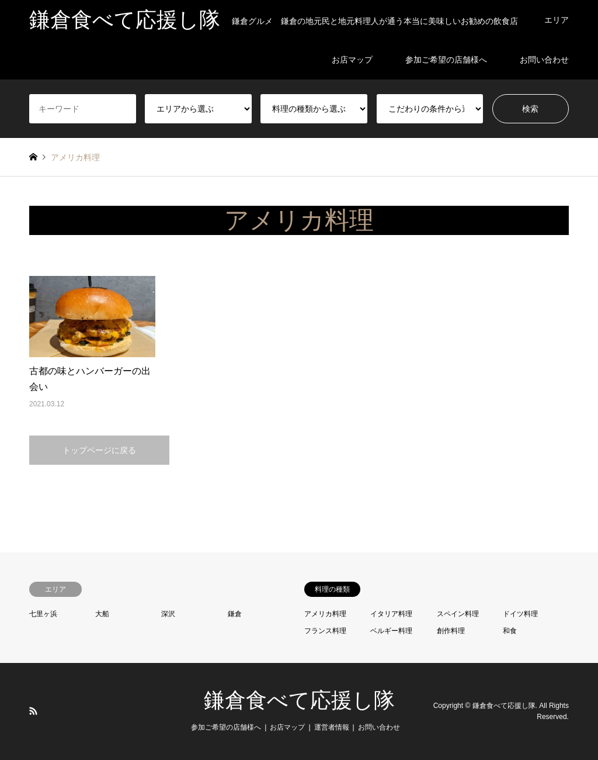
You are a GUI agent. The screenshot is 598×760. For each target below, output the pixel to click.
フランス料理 (325, 631)
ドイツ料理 (520, 614)
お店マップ (352, 59)
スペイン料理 (458, 614)
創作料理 (451, 631)
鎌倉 (235, 614)
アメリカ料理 (325, 614)
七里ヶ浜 (43, 614)
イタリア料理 (391, 614)
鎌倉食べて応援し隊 (299, 700)
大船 (102, 614)
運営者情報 (331, 727)
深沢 (168, 614)
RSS (33, 711)
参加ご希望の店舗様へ (446, 59)
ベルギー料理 (391, 631)
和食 (510, 631)
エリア (556, 20)
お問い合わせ (544, 59)
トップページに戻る (99, 450)
